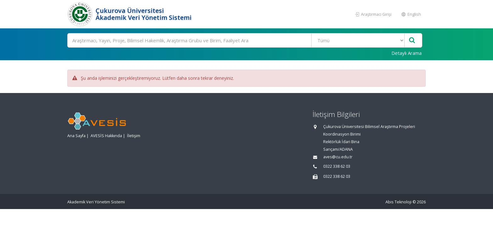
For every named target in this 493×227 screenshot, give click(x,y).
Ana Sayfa (76, 135)
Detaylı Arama (406, 53)
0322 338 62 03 (336, 166)
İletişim (133, 135)
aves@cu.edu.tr (337, 157)
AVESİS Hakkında (106, 135)
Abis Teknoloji (398, 202)
